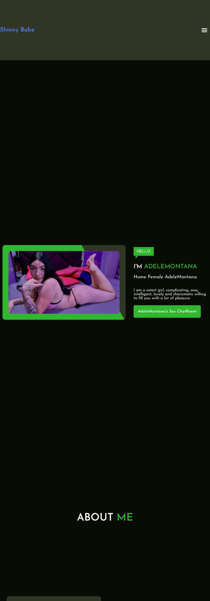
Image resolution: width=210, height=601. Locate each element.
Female (155, 277)
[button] (204, 30)
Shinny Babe (17, 30)
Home (140, 277)
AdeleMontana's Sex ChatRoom (167, 311)
